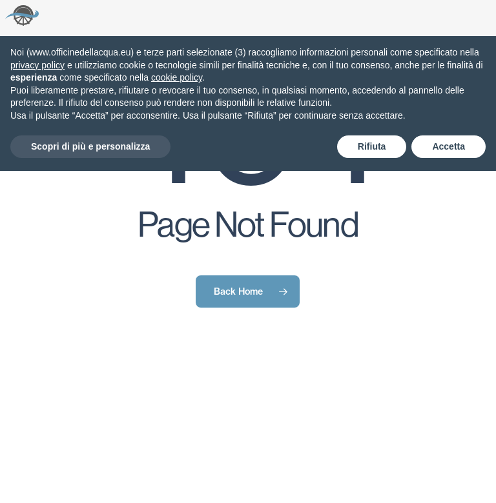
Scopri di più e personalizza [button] (90, 146)
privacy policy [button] (37, 65)
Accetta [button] (448, 146)
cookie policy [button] (176, 77)
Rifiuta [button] (372, 146)
